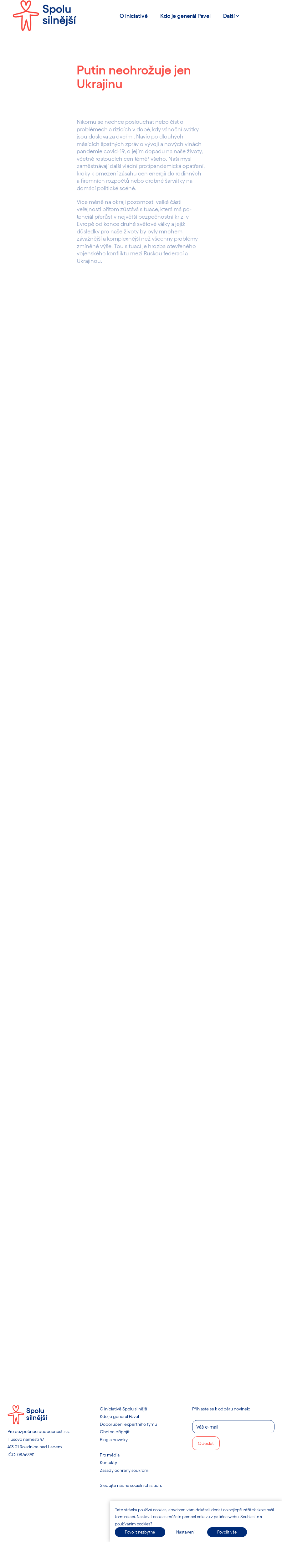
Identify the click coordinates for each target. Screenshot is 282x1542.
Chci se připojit (115, 1431)
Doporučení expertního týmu (128, 1424)
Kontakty (108, 1462)
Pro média (110, 1454)
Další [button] (231, 15)
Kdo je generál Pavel (119, 1416)
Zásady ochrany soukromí (124, 1470)
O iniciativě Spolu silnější (123, 1408)
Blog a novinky (114, 1439)
